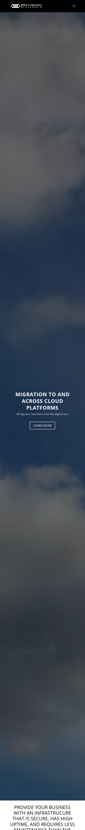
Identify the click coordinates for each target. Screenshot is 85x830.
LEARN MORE (42, 425)
